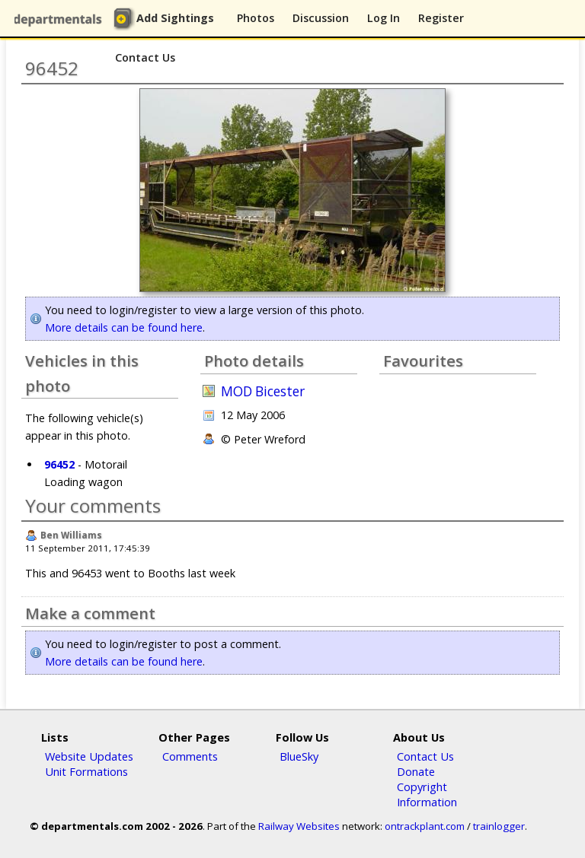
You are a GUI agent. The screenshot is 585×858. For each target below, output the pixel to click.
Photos (255, 18)
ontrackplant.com (425, 826)
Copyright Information (427, 794)
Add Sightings (175, 18)
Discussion (320, 18)
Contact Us (145, 57)
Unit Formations (86, 771)
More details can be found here (124, 327)
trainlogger (499, 826)
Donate (416, 771)
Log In (383, 18)
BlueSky (299, 756)
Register (441, 18)
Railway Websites (299, 826)
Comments (190, 756)
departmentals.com (60, 19)
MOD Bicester (263, 391)
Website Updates (89, 756)
